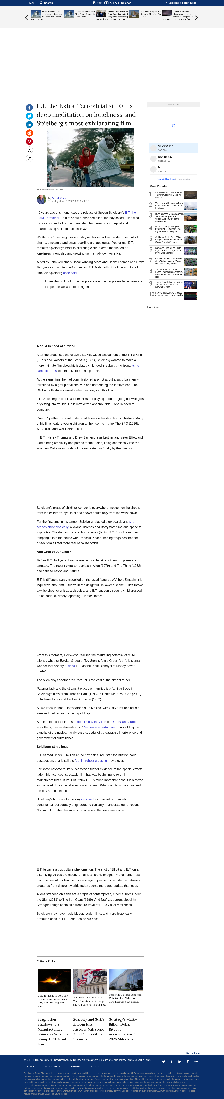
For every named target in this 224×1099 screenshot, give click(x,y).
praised (70, 666)
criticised (87, 799)
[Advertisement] (112, 74)
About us (31, 1066)
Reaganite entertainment (100, 727)
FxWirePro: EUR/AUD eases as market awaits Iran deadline (169, 294)
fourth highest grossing (91, 760)
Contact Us (94, 1066)
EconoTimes (153, 307)
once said (70, 273)
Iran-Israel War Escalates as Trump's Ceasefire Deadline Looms (168, 195)
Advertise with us (52, 1066)
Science (126, 2)
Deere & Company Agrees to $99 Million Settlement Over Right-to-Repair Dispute (168, 229)
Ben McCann (59, 198)
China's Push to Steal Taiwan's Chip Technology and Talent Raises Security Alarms (169, 261)
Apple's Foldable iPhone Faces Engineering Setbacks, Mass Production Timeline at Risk (169, 273)
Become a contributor (182, 2)
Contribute (75, 1066)
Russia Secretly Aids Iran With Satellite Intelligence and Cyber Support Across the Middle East (169, 218)
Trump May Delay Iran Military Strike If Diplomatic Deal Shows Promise (169, 284)
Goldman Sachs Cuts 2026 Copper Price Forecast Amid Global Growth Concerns (168, 239)
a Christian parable (124, 722)
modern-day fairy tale (91, 722)
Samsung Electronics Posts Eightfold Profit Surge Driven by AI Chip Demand (168, 250)
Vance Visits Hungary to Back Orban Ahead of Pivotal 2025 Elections (169, 205)
